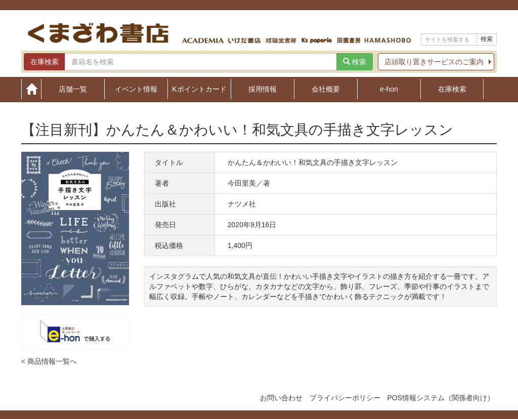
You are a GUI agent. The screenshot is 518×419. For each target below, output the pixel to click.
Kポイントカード (199, 89)
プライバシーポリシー (345, 398)
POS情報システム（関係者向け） (440, 398)
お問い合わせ (281, 398)
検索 (487, 39)
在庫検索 (452, 89)
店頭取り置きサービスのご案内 (434, 62)
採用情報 (262, 89)
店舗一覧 (73, 89)
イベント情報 (136, 89)
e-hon (389, 89)
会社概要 (326, 89)
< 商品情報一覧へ (49, 361)
